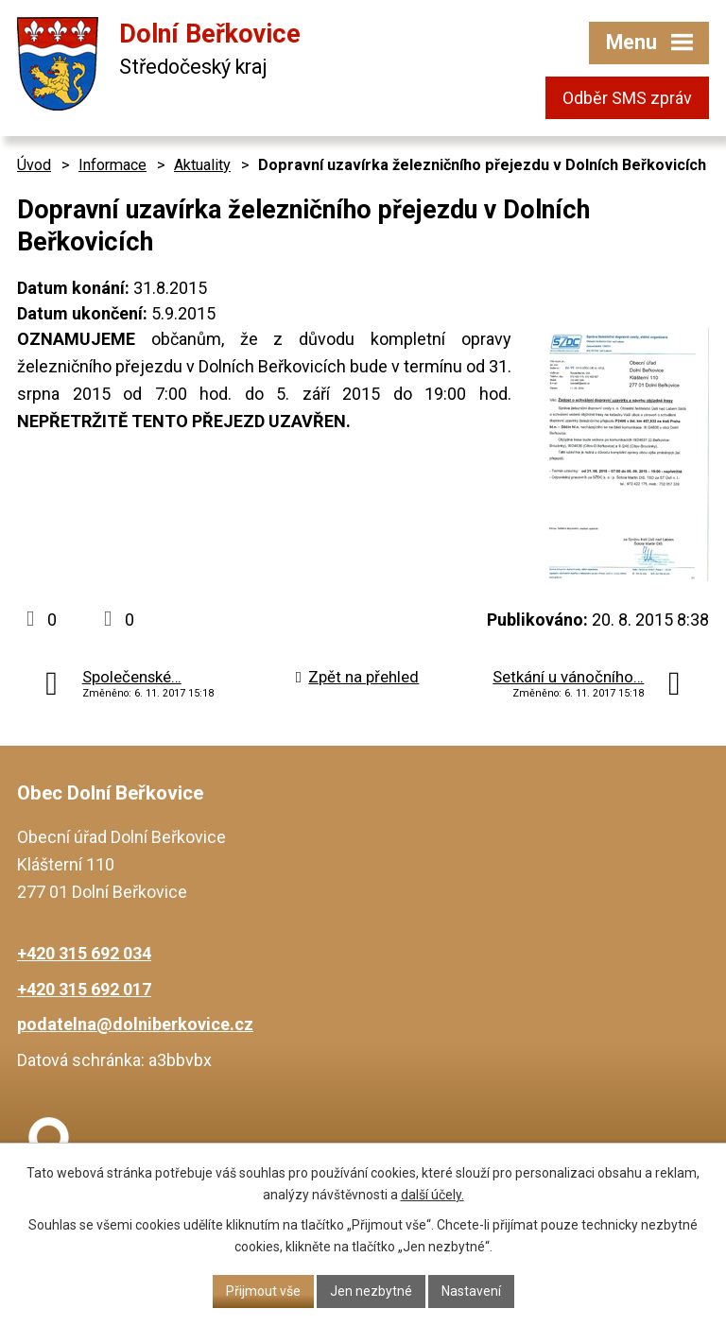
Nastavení (471, 1291)
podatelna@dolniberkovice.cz (135, 1024)
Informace (112, 165)
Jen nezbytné (371, 1291)
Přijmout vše (263, 1291)
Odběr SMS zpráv (627, 98)
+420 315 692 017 (84, 989)
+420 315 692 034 (84, 953)
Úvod (34, 165)
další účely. (432, 1194)
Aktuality (202, 165)
